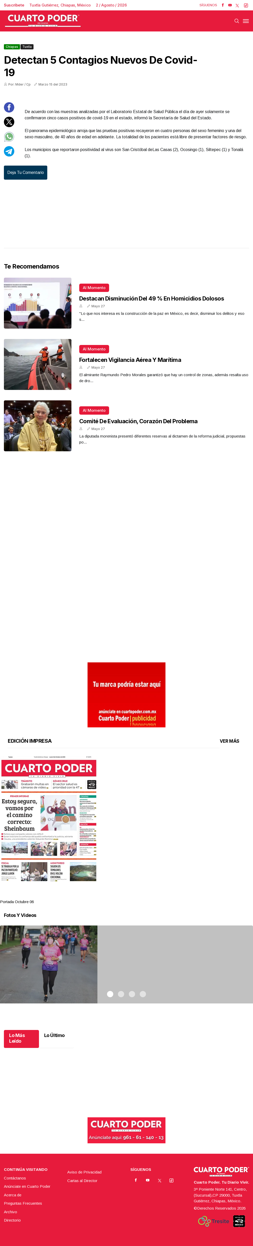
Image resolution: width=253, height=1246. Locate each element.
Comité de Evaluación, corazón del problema (138, 421)
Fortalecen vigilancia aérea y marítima (130, 359)
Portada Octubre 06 (17, 901)
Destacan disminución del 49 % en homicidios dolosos (151, 298)
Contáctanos (15, 1178)
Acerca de (12, 1195)
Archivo (10, 1212)
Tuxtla (27, 47)
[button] (126, 819)
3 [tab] (132, 895)
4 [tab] (143, 895)
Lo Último (54, 1035)
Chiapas (12, 47)
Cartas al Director (82, 1180)
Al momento (94, 287)
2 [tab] (121, 895)
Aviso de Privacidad (84, 1172)
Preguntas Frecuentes (23, 1203)
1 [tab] (110, 895)
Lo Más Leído (17, 1038)
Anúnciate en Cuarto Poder (27, 1186)
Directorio (12, 1220)
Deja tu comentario (25, 172)
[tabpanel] (126, 830)
